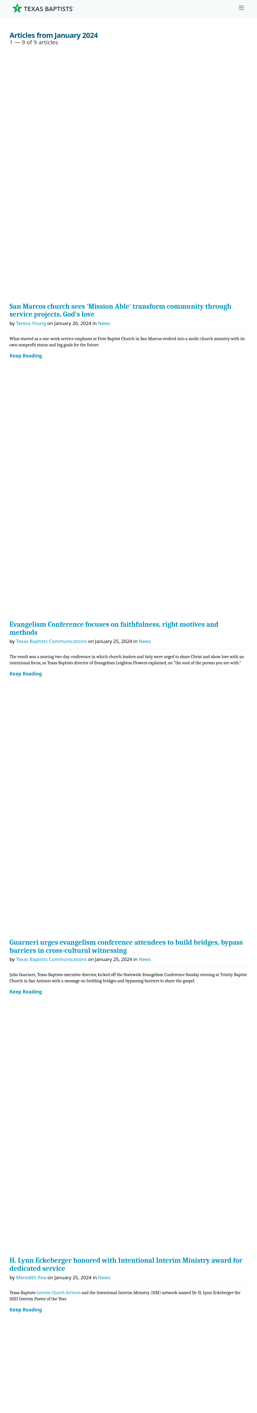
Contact (18, 1373)
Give (18, 1079)
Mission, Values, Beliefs (39, 895)
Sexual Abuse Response (39, 1249)
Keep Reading (26, 118)
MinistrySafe (112, 405)
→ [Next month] (242, 783)
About (21, 882)
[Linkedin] (62, 862)
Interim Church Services (58, 340)
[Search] (238, 1297)
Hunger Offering (31, 1144)
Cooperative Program (37, 1092)
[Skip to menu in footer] (241, 8)
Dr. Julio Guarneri (32, 948)
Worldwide (25, 1131)
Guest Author (31, 405)
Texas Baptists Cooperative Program (150, 1329)
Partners (22, 974)
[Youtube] (78, 862)
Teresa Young (31, 85)
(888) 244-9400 (26, 1386)
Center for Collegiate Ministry (46, 1039)
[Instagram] (29, 862)
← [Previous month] (14, 783)
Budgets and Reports (36, 1157)
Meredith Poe (31, 325)
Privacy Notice (25, 1360)
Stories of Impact (117, 557)
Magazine (24, 1223)
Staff (18, 935)
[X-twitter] (45, 862)
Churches (23, 921)
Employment (27, 1184)
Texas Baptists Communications (51, 165)
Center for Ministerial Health (45, 1013)
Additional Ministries (36, 1066)
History (21, 961)
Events (20, 1197)
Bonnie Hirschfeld (36, 709)
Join (17, 1262)
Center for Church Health (41, 1000)
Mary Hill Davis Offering (39, 1118)
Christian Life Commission (42, 1053)
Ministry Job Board (33, 1171)
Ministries (27, 987)
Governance (26, 908)
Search (21, 816)
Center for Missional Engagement (50, 1026)
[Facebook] (16, 862)
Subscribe (24, 1236)
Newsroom (22, 1347)
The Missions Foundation (41, 1105)
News (104, 85)
